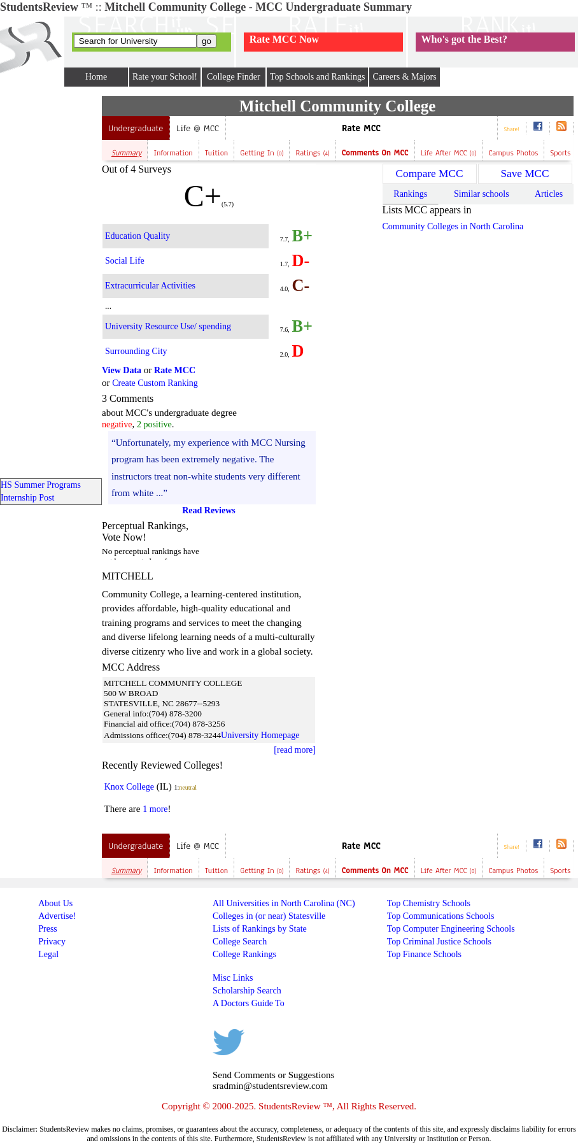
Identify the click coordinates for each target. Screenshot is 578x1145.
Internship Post (27, 497)
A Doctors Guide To (249, 1003)
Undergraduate (135, 128)
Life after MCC (448, 153)
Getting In (261, 153)
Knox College (129, 787)
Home (96, 77)
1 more (155, 809)
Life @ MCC (197, 128)
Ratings (312, 153)
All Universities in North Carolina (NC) (284, 903)
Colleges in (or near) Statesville (269, 916)
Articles (549, 194)
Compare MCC (429, 173)
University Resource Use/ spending (168, 326)
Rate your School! (164, 77)
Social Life (124, 261)
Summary (126, 153)
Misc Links (233, 978)
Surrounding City (136, 351)
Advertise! (57, 916)
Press (47, 929)
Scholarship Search (247, 990)
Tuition (217, 153)
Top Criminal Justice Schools (439, 941)
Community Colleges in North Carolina (453, 226)
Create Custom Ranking (155, 383)
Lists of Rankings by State (260, 929)
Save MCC (524, 173)
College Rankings (244, 954)
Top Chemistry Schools (428, 903)
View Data (121, 370)
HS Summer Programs (41, 485)
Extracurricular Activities (150, 285)
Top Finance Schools (424, 954)
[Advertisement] (51, 287)
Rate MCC (361, 128)
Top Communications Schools (441, 916)
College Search (240, 941)
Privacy (52, 941)
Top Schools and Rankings (317, 77)
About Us (55, 903)
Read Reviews (209, 510)
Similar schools (481, 194)
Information (172, 153)
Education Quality (137, 236)
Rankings (410, 194)
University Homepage (260, 735)
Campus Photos (513, 153)
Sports (560, 153)
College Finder (233, 77)
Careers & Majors (404, 77)
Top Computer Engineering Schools (451, 929)
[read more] (295, 750)
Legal (48, 954)
